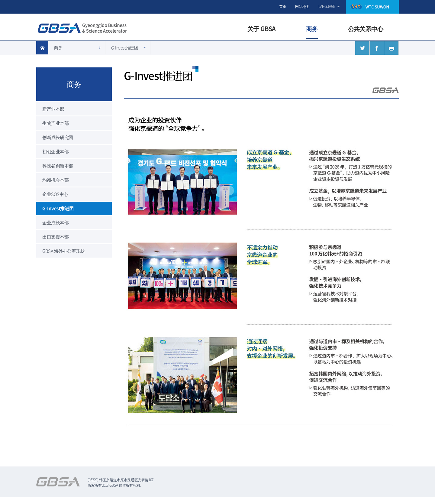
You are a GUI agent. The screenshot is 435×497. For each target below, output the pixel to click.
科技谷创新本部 (57, 165)
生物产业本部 (55, 123)
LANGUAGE (326, 6)
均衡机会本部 (55, 180)
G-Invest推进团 (124, 47)
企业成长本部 (55, 222)
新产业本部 (53, 109)
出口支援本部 (55, 236)
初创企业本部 (55, 151)
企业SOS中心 (55, 194)
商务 (58, 47)
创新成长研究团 (57, 137)
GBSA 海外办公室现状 (63, 251)
